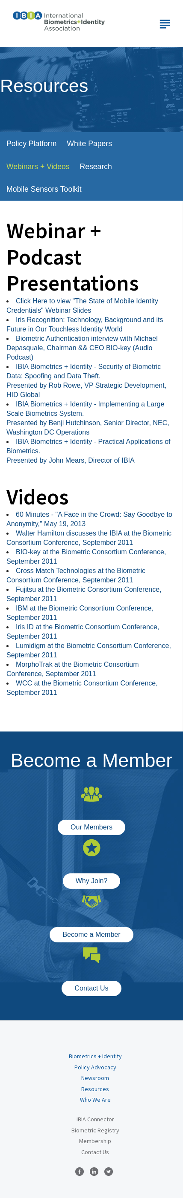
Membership (95, 1141)
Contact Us (91, 988)
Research (96, 166)
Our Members (91, 827)
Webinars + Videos (38, 166)
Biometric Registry (95, 1130)
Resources (95, 1089)
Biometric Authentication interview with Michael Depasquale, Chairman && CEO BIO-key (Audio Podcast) (82, 348)
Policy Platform (31, 143)
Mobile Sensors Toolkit (44, 189)
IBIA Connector (95, 1119)
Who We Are (95, 1099)
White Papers (89, 143)
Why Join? (92, 880)
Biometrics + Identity (95, 1056)
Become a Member (91, 934)
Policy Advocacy (95, 1067)
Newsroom (95, 1078)
